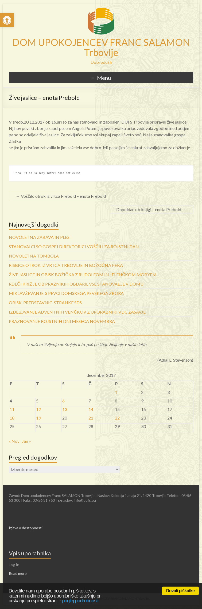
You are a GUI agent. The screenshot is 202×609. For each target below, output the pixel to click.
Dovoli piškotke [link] (180, 590)
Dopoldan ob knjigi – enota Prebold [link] (151, 209)
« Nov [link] (14, 441)
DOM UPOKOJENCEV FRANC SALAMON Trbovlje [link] (101, 47)
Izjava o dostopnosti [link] (25, 527)
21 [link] (90, 417)
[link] (7, 20)
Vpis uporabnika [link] (30, 553)
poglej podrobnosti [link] (80, 600)
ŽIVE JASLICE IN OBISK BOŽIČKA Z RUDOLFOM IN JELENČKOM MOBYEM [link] (83, 274)
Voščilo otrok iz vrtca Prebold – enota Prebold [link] (61, 196)
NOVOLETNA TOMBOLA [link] (34, 255)
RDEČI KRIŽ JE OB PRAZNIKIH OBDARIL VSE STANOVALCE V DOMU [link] (76, 283)
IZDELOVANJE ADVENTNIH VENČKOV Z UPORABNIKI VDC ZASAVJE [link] (77, 311)
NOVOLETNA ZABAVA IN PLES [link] (39, 237)
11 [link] (12, 409)
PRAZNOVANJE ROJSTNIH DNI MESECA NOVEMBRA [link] (62, 321)
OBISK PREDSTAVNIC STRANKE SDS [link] (45, 302)
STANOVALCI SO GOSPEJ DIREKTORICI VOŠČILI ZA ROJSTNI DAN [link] (74, 246)
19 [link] (38, 417)
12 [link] (38, 409)
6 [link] (63, 400)
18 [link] (12, 417)
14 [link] (90, 409)
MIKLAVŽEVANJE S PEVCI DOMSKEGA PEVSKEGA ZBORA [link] (66, 293)
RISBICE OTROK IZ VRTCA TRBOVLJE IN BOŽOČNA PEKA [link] (66, 265)
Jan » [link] (26, 441)
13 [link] (64, 409)
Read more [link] (18, 573)
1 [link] (116, 392)
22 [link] (117, 417)
